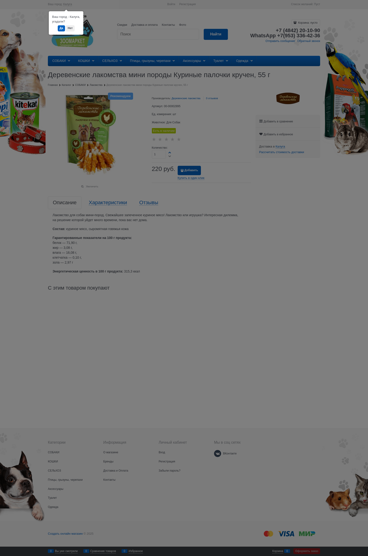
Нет (70, 28)
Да (61, 28)
